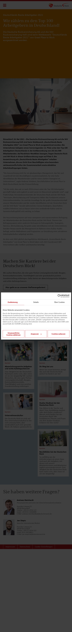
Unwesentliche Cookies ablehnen (13, 334)
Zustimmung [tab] (13, 302)
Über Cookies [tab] (59, 302)
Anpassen (36, 334)
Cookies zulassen (58, 334)
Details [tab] (36, 302)
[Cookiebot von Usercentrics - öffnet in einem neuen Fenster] (59, 296)
